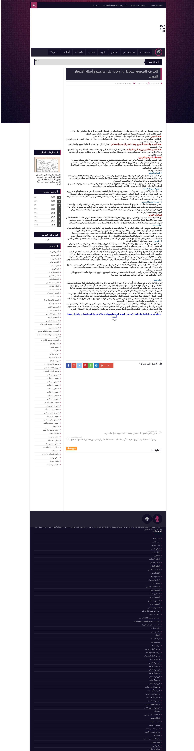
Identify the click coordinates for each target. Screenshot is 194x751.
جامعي (88, 52)
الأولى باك (54, 264)
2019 (52, 212)
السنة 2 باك (53, 295)
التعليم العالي (53, 278)
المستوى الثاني (52, 309)
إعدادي (110, 52)
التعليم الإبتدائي (52, 271)
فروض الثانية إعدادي (50, 411)
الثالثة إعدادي (53, 285)
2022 (52, 200)
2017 (52, 220)
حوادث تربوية (53, 356)
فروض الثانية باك (52, 415)
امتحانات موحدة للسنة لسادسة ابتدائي (48, 334)
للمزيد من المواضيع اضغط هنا (48, 530)
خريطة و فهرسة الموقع (135, 5)
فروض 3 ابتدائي (52, 384)
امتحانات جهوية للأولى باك (48, 323)
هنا (111, 319)
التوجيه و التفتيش (51, 281)
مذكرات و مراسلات (51, 442)
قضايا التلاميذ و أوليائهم (50, 429)
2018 (52, 216)
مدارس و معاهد (52, 439)
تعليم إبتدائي (125, 52)
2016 (52, 223)
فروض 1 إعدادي (52, 377)
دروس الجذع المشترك (50, 370)
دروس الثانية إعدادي (50, 366)
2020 (52, 208)
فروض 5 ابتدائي (52, 394)
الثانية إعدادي (53, 288)
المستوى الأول (53, 302)
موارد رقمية (53, 456)
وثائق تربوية (53, 460)
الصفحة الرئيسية (153, 5)
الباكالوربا (54, 268)
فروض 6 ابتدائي (52, 398)
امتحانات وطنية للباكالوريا (49, 339)
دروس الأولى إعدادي (50, 363)
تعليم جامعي (53, 346)
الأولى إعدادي (53, 261)
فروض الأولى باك (51, 404)
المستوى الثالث (52, 306)
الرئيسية (128, 83)
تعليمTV (51, 52)
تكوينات (75, 52)
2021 (52, 204)
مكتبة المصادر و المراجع (49, 453)
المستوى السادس (51, 319)
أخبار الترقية (53, 250)
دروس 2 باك (53, 360)
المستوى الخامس (51, 313)
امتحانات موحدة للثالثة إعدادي (47, 330)
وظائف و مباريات (51, 463)
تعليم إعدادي (53, 342)
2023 (52, 196)
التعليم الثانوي (53, 275)
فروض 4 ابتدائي (52, 391)
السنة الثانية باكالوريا (50, 299)
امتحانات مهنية (118, 83)
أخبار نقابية (54, 254)
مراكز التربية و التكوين (50, 446)
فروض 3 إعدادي (52, 387)
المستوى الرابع (52, 316)
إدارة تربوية (53, 257)
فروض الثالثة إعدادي (50, 408)
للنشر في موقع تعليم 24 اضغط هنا (111, 5)
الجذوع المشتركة (52, 292)
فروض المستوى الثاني (50, 422)
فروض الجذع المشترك (50, 418)
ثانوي (99, 52)
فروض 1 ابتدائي (52, 373)
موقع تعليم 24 (154, 28)
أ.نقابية (63, 52)
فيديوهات (54, 425)
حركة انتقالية (53, 353)
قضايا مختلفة (53, 432)
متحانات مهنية (53, 436)
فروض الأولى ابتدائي (50, 401)
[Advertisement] (78, 28)
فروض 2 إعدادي (52, 380)
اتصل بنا (92, 5)
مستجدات (141, 52)
